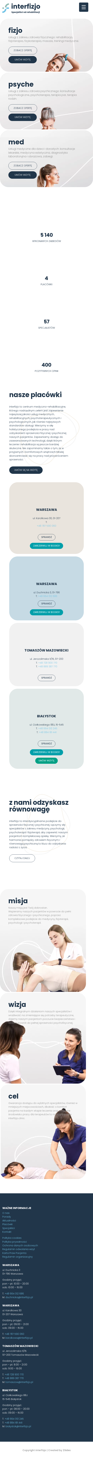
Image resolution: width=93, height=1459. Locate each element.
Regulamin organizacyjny (17, 1309)
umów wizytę (23, 59)
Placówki (7, 1276)
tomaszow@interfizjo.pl (19, 1434)
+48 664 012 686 (47, 648)
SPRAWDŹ (46, 589)
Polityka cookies (11, 1290)
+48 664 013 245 (47, 781)
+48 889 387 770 (47, 719)
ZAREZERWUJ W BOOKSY (46, 598)
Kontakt (6, 1284)
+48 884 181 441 (48, 784)
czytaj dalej (22, 910)
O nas (6, 1265)
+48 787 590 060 (46, 578)
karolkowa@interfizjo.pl (19, 1390)
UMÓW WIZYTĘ (46, 813)
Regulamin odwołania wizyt (18, 1301)
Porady (6, 1269)
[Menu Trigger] (83, 7)
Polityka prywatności (14, 1294)
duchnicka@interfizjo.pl (19, 1349)
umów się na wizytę (26, 522)
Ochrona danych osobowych (20, 1298)
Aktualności (9, 1273)
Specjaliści (8, 1280)
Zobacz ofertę (23, 50)
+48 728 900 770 (47, 715)
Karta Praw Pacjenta (14, 1305)
